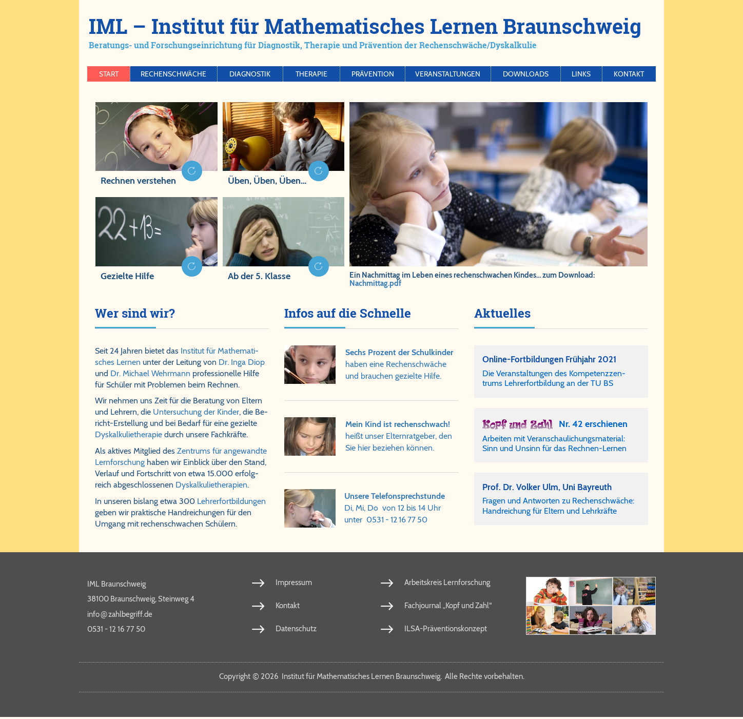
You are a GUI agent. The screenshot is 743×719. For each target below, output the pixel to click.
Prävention (372, 74)
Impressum (294, 584)
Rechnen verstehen (138, 180)
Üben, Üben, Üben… (267, 180)
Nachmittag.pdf (375, 283)
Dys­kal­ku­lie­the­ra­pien (211, 485)
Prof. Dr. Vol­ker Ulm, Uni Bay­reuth (550, 488)
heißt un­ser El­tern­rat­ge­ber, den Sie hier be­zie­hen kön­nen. (398, 436)
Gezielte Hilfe (127, 276)
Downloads (526, 74)
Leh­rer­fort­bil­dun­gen (231, 501)
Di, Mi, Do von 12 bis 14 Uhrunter (394, 507)
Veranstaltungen (447, 74)
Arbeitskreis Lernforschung (447, 584)
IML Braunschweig (116, 585)
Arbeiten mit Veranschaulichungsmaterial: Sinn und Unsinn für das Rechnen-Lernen (554, 444)
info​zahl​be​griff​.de (119, 615)
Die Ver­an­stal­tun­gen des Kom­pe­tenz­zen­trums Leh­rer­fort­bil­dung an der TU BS (553, 379)
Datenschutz (296, 630)
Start (109, 74)
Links (581, 74)
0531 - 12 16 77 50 (396, 519)
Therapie (311, 74)
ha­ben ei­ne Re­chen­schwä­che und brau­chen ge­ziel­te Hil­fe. (399, 364)
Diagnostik (249, 74)
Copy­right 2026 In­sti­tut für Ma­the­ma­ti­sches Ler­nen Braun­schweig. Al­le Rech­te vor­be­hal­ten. (371, 678)
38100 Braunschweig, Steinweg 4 (140, 600)
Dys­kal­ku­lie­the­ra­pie (128, 434)
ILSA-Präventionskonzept (445, 630)
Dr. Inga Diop (242, 362)
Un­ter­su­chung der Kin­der (196, 412)
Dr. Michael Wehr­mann (150, 373)
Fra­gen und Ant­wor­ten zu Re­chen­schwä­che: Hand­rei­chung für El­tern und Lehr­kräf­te (558, 507)
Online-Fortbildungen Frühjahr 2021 (553, 359)
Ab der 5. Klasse (259, 276)
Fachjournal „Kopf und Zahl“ (448, 607)
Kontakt (629, 74)
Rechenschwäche (173, 74)
